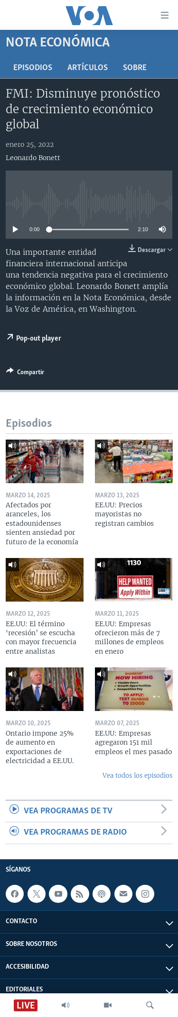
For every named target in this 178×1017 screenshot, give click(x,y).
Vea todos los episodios (137, 776)
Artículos (87, 67)
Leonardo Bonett (33, 157)
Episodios (32, 67)
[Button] (25, 374)
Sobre (135, 67)
